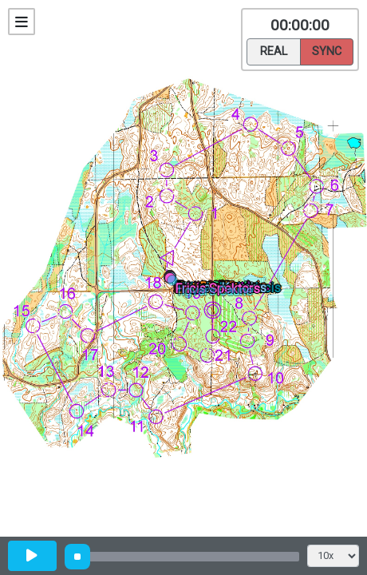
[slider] (77, 556)
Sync (326, 50)
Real (273, 50)
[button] (175, 283)
